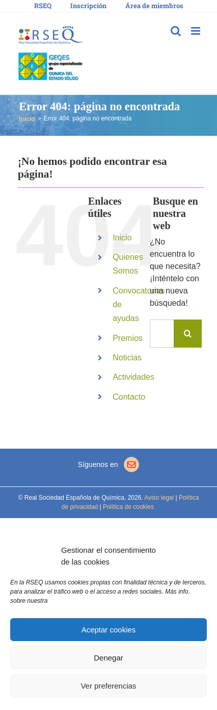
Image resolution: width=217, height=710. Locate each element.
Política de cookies (127, 506)
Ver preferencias (108, 685)
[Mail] (131, 464)
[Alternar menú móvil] (196, 31)
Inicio (122, 237)
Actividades (133, 377)
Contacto (129, 397)
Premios (128, 338)
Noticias (127, 357)
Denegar (108, 657)
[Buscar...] (162, 334)
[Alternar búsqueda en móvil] (176, 31)
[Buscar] (188, 334)
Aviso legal (159, 497)
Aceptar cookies (109, 629)
